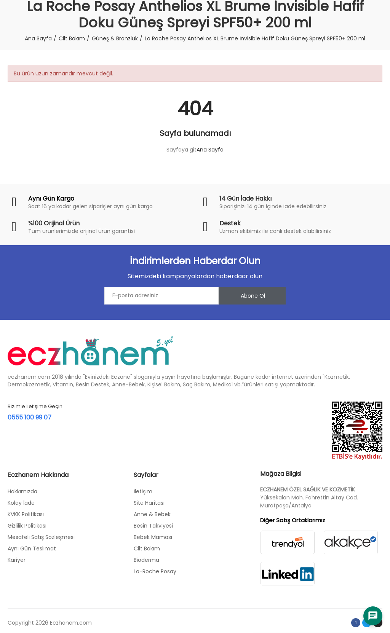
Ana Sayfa (210, 149)
